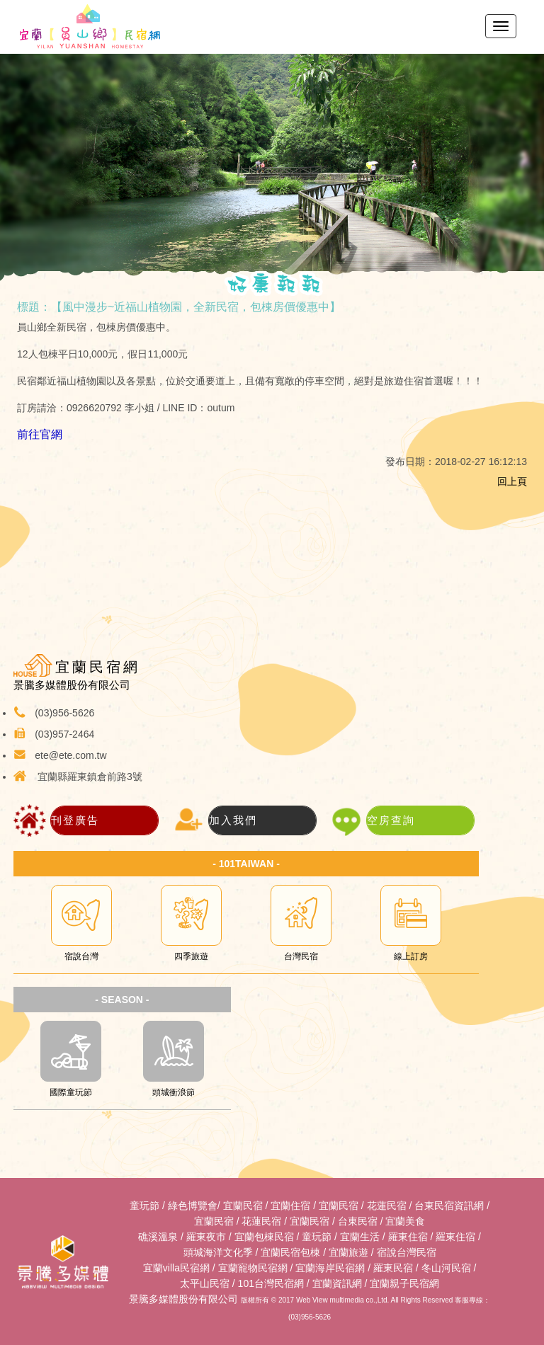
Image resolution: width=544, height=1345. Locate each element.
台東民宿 (358, 1221)
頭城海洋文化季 (218, 1252)
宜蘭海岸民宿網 (330, 1268)
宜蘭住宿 (290, 1205)
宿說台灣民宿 (406, 1252)
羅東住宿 (408, 1236)
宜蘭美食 (405, 1221)
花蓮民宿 (387, 1205)
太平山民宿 (205, 1283)
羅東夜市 (206, 1236)
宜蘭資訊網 (337, 1283)
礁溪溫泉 (158, 1236)
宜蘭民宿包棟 (290, 1252)
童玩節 (144, 1205)
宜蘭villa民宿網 (176, 1268)
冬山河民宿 (446, 1268)
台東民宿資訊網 (449, 1205)
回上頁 (512, 481)
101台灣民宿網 (271, 1283)
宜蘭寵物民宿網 (253, 1268)
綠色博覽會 (192, 1205)
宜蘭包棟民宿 (264, 1236)
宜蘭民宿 (243, 1205)
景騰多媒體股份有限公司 (183, 1299)
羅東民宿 (393, 1268)
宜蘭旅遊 (348, 1252)
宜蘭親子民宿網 (404, 1283)
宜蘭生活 (360, 1236)
